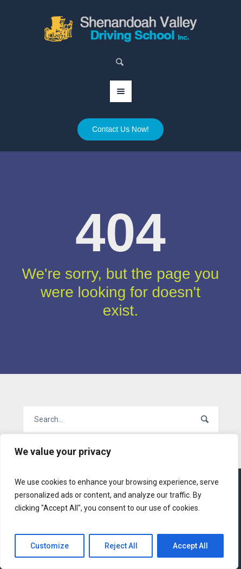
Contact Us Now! (120, 129)
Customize (49, 545)
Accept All (190, 545)
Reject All (121, 545)
